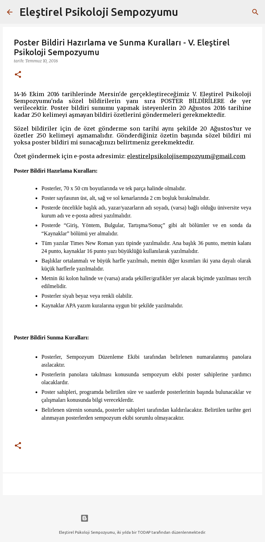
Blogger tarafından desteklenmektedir (132, 518)
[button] (18, 75)
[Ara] (188, 12)
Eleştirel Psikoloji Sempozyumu (98, 12)
